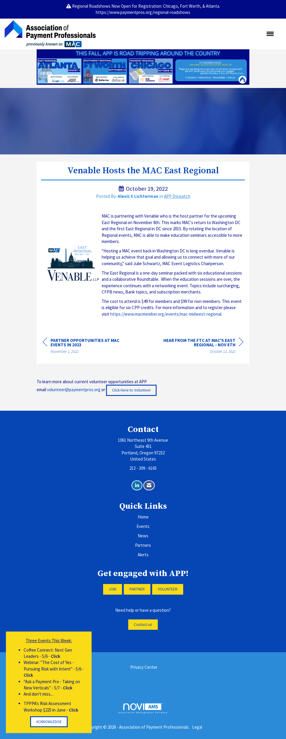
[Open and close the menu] (188, 34)
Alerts (143, 554)
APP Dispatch (177, 196)
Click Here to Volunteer (131, 390)
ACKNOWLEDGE (49, 721)
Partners (143, 545)
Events (143, 526)
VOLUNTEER (168, 589)
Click (55, 656)
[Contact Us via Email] (149, 485)
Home (143, 517)
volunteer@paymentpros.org (73, 390)
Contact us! (143, 624)
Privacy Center (143, 667)
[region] (199, 346)
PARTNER (137, 589)
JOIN (112, 589)
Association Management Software (143, 708)
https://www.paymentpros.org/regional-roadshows (143, 12)
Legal (197, 727)
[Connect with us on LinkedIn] (136, 485)
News (143, 536)
